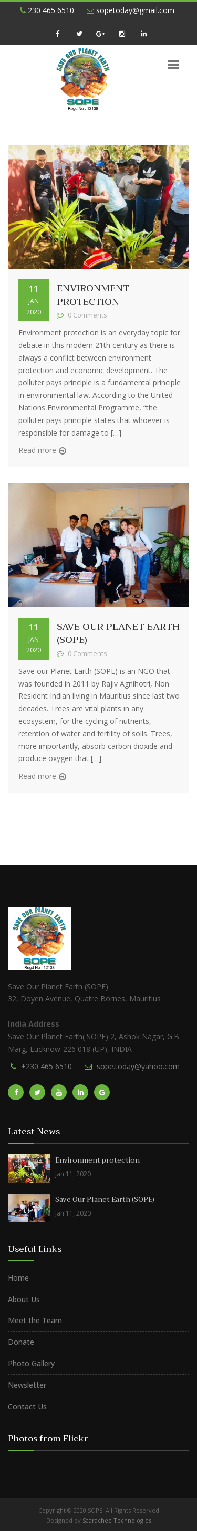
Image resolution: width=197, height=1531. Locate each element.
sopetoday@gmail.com (130, 10)
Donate (21, 1342)
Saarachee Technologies (116, 1520)
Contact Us (27, 1406)
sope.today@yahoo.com (138, 1066)
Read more (37, 450)
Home (18, 1278)
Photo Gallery (31, 1363)
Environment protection (93, 295)
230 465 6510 (47, 10)
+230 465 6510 (46, 1066)
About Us (24, 1299)
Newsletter (27, 1385)
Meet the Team (35, 1320)
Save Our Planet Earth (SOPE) (118, 633)
